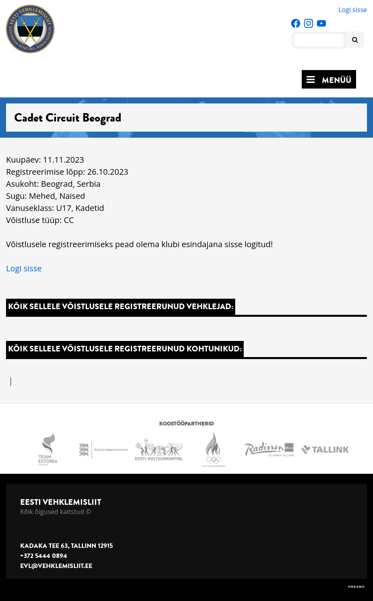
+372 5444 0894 (43, 556)
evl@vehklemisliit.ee (56, 566)
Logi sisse (352, 9)
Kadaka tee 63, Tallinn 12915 (66, 546)
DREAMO (356, 587)
